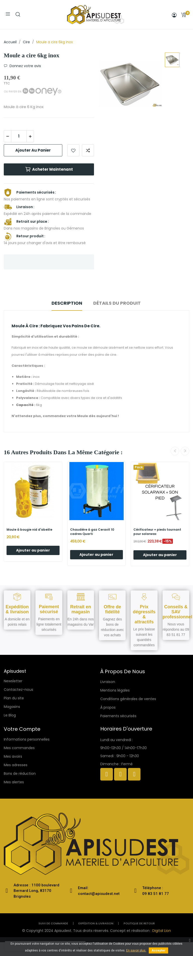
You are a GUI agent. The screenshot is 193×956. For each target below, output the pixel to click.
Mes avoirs (13, 756)
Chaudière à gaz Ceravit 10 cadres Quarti (92, 532)
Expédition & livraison (95, 923)
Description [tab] (67, 303)
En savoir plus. (136, 950)
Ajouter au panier (33, 150)
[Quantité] (18, 136)
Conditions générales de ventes (128, 698)
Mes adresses (15, 764)
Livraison (107, 681)
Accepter (158, 950)
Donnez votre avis (25, 65)
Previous (175, 451)
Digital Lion (161, 930)
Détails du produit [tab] (117, 303)
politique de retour (139, 923)
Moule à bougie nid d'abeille (29, 530)
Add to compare (87, 150)
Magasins (12, 706)
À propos (108, 707)
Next (185, 451)
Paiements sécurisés (118, 715)
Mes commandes (19, 747)
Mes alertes (14, 782)
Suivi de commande (53, 923)
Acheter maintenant (49, 169)
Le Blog (10, 715)
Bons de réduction (20, 773)
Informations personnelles (27, 739)
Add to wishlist (73, 150)
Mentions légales (115, 690)
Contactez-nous (18, 689)
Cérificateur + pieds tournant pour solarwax (157, 532)
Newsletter (13, 681)
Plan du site (14, 698)
